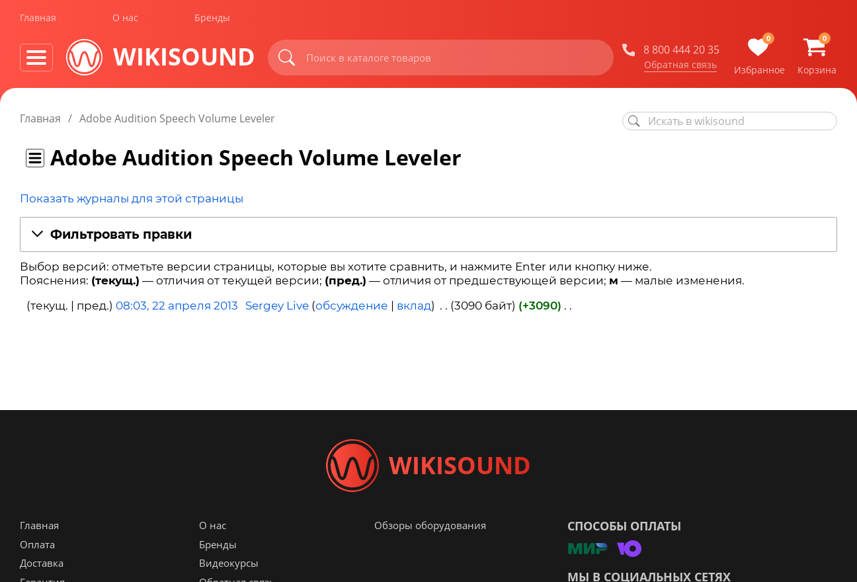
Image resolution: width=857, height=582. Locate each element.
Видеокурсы (229, 562)
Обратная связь (680, 65)
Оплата (37, 544)
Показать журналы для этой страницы (131, 198)
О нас (125, 19)
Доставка (41, 562)
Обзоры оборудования (430, 525)
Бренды (212, 19)
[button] (428, 235)
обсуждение (351, 305)
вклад (414, 305)
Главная (38, 19)
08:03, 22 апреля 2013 (177, 305)
